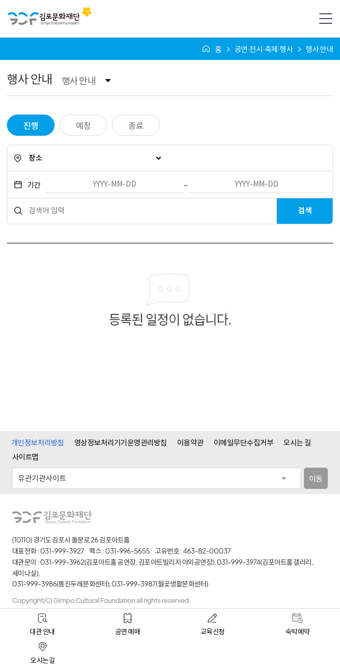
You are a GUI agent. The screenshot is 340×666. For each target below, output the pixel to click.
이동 (315, 478)
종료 (135, 125)
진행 (30, 125)
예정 (83, 125)
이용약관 (190, 442)
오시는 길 (297, 442)
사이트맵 (25, 456)
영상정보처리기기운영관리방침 (120, 442)
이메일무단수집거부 (244, 442)
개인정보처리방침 (37, 442)
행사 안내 (78, 80)
